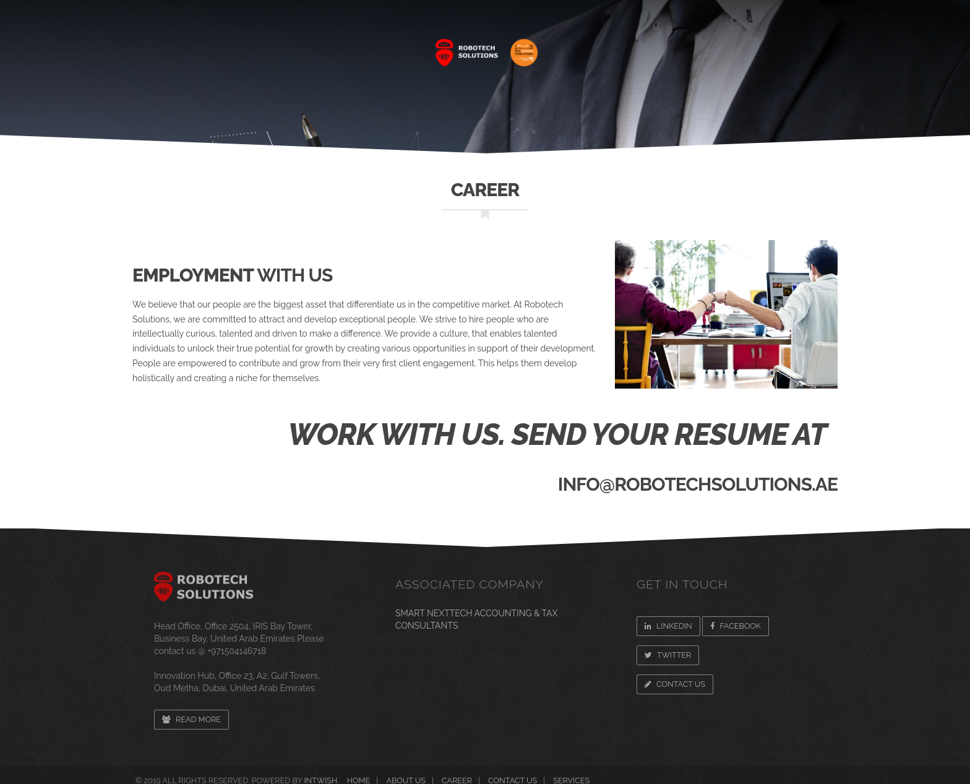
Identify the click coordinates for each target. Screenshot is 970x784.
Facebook (735, 626)
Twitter (668, 655)
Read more (191, 719)
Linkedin (668, 626)
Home (193, 46)
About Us (258, 46)
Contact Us (675, 684)
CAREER (632, 46)
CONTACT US (792, 46)
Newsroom (707, 46)
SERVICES (333, 46)
